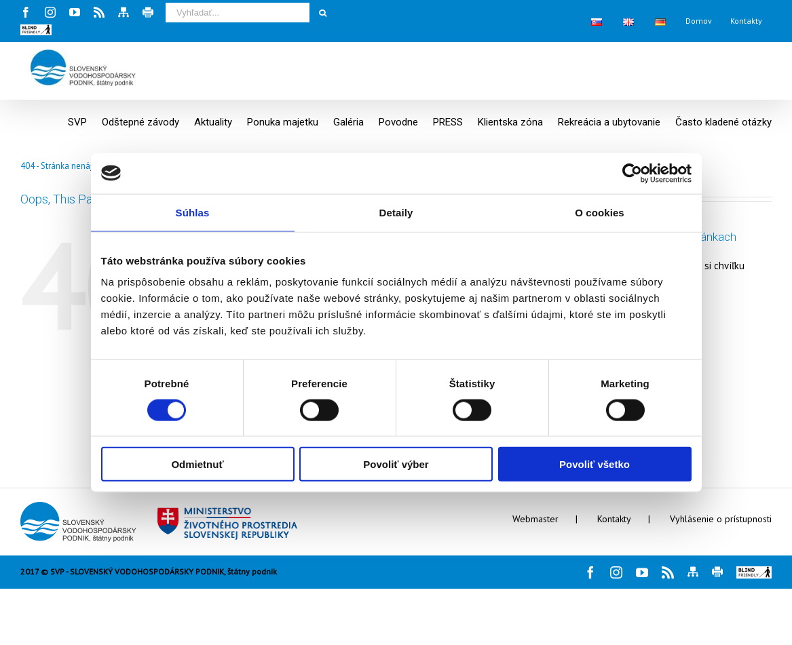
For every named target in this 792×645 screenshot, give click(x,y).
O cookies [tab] (599, 212)
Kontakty (614, 519)
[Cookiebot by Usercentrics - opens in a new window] (632, 173)
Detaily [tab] (396, 212)
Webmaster (535, 519)
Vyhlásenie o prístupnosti (721, 519)
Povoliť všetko (594, 464)
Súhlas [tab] (193, 212)
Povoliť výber (395, 464)
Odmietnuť (197, 464)
